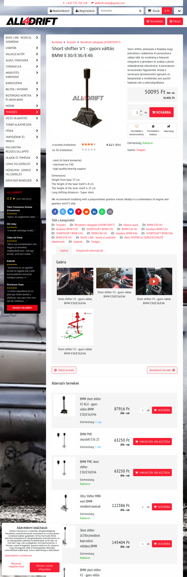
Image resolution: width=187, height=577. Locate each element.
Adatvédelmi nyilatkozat (18, 555)
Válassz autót (130, 225)
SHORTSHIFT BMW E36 (69, 233)
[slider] (88, 144)
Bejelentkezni (59, 11)
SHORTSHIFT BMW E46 (159, 233)
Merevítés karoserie (23, 75)
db (145, 410)
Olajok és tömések (23, 158)
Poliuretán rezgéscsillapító (17, 149)
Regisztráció (85, 11)
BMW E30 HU (155, 225)
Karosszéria (23, 83)
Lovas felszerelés (23, 164)
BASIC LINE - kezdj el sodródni (98, 237)
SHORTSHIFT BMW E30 (99, 229)
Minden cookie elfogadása (44, 567)
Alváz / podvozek (23, 60)
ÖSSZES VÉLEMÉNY (22, 308)
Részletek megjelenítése (16, 565)
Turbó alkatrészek (19, 124)
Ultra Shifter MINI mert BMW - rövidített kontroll (90, 501)
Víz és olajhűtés (23, 118)
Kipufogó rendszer (23, 180)
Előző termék (64, 370)
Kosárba (161, 112)
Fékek (23, 131)
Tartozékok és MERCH (23, 139)
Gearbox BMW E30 (67, 229)
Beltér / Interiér (23, 89)
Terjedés (61, 225)
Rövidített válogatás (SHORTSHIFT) (95, 225)
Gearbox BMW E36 (157, 229)
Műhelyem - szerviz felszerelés (23, 172)
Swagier (95, 241)
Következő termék (162, 370)
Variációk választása (152, 441)
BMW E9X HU (64, 237)
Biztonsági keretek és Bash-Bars (23, 97)
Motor (23, 106)
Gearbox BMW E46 (126, 233)
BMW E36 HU (129, 229)
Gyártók (77, 241)
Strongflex (23, 67)
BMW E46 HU (99, 233)
